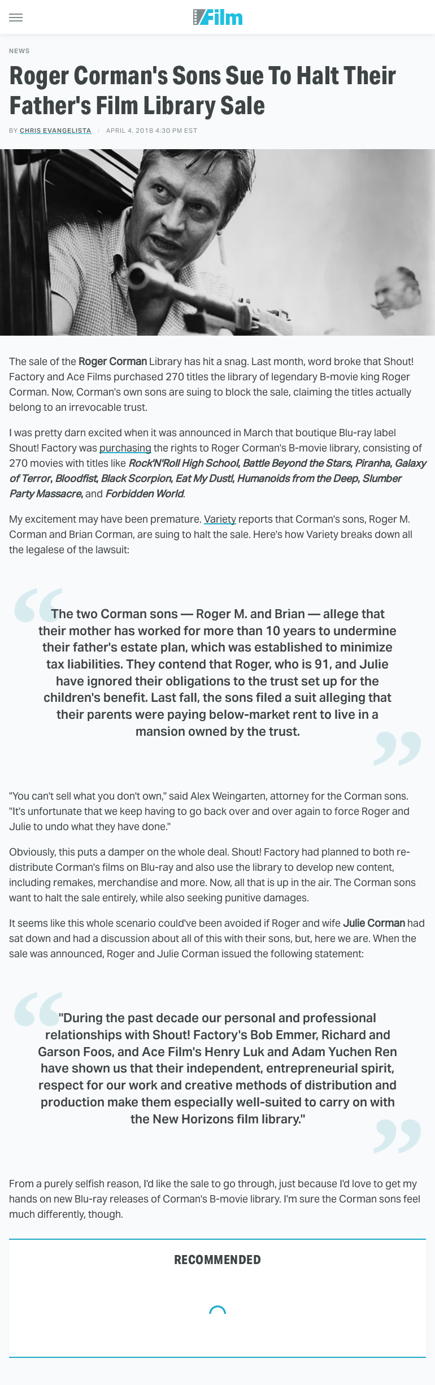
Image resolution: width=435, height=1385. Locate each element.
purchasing (125, 447)
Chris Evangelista (56, 130)
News (19, 51)
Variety (220, 519)
